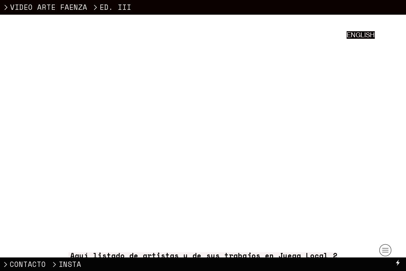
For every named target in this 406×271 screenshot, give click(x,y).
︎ (385, 250)
